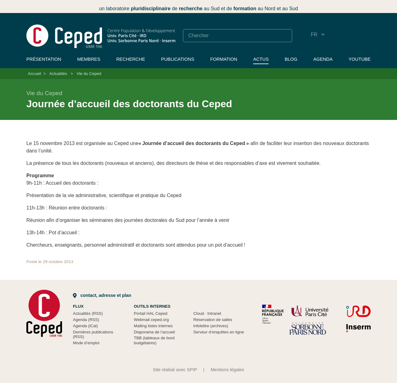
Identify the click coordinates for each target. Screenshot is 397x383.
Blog (291, 59)
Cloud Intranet (207, 313)
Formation (223, 59)
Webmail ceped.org (151, 319)
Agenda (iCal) (85, 326)
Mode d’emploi (86, 343)
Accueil (34, 73)
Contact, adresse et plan (102, 295)
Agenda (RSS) (86, 319)
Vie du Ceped (89, 73)
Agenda (322, 59)
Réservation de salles (212, 319)
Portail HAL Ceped (150, 313)
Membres (88, 59)
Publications (177, 59)
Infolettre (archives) (210, 326)
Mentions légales (227, 369)
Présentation (43, 59)
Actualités (58, 73)
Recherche (130, 59)
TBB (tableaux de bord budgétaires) (154, 340)
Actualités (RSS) (88, 313)
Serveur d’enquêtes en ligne (218, 332)
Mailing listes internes (153, 326)
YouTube (360, 59)
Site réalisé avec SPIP (175, 369)
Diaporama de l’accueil (154, 332)
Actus (261, 59)
